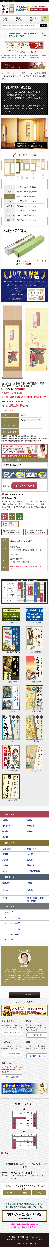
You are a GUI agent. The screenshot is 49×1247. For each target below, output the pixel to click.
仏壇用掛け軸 (11, 758)
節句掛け (30, 831)
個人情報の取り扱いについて (29, 1237)
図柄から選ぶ (10, 843)
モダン (5, 871)
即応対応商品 (34, 615)
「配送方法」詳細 (37, 1035)
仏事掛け (6, 820)
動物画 (5, 865)
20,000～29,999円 (12, 923)
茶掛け (5, 837)
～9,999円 (9, 912)
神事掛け (30, 820)
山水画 (11, 698)
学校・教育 (11, 787)
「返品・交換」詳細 (12, 1077)
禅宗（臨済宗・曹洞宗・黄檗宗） (35, 899)
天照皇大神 (34, 669)
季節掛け (30, 826)
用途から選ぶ (10, 814)
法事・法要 (34, 698)
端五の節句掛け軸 (11, 639)
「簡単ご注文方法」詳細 (12, 1032)
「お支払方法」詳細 (12, 1053)
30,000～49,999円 (12, 929)
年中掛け (6, 826)
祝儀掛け (6, 831)
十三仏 (34, 728)
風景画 (5, 860)
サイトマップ (37, 1240)
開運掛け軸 (11, 669)
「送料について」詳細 (36, 1056)
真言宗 (5, 890)
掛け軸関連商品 (34, 639)
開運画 (5, 854)
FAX (10, 1193)
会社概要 (12, 1237)
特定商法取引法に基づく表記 (18, 1240)
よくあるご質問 (11, 615)
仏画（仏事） (8, 849)
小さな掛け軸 (34, 758)
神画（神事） (32, 849)
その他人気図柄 (33, 871)
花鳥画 (30, 860)
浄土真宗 (6, 883)
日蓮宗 (30, 890)
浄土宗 (30, 883)
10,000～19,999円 (12, 918)
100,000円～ (10, 940)
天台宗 (5, 898)
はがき (25, 1193)
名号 (11, 728)
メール (39, 1193)
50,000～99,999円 (12, 934)
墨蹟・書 (30, 865)
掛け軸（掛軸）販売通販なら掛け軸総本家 (15, 55)
